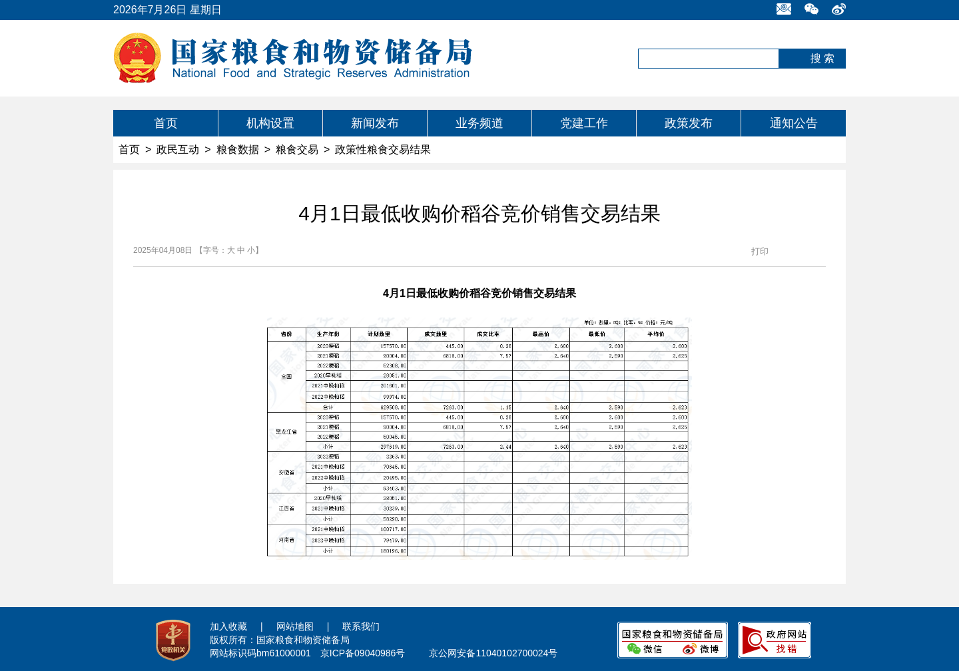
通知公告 (794, 123)
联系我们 (361, 626)
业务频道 (479, 123)
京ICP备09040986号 (363, 653)
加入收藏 (228, 626)
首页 (166, 123)
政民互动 (178, 149)
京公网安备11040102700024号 (493, 653)
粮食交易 (297, 149)
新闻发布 (375, 123)
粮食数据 (237, 149)
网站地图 (295, 626)
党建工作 (584, 123)
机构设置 (270, 123)
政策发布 (689, 123)
